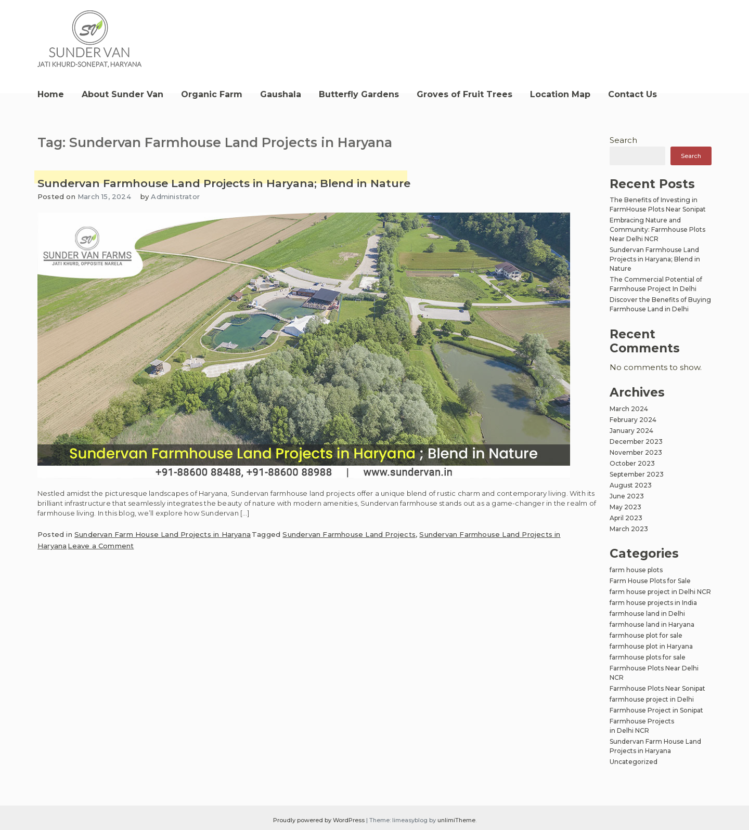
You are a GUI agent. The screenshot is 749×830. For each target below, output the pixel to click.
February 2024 (633, 420)
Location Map (560, 94)
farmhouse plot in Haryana (651, 646)
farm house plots (636, 570)
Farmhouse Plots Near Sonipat (657, 688)
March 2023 (629, 529)
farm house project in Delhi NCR (660, 592)
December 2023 (636, 441)
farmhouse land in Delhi (647, 613)
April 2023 (626, 518)
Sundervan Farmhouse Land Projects (349, 534)
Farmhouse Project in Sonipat (656, 710)
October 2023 (632, 463)
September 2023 (637, 474)
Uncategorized (633, 762)
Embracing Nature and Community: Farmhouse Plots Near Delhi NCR (657, 229)
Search (623, 140)
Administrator (175, 196)
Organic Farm (211, 94)
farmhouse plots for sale (648, 657)
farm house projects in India (653, 603)
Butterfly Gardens (359, 94)
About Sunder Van (122, 94)
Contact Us (632, 94)
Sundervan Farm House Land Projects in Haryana (162, 534)
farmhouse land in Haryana (652, 624)
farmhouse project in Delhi (652, 699)
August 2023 (631, 485)
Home (50, 94)
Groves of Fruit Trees (464, 94)
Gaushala (280, 94)
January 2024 (631, 430)
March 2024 (629, 409)
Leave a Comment (101, 546)
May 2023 (625, 507)
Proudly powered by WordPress (319, 820)
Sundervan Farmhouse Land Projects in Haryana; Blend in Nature (223, 183)
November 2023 (636, 452)
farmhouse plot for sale (646, 635)
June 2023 (627, 496)
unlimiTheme (456, 820)
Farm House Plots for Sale (650, 581)
